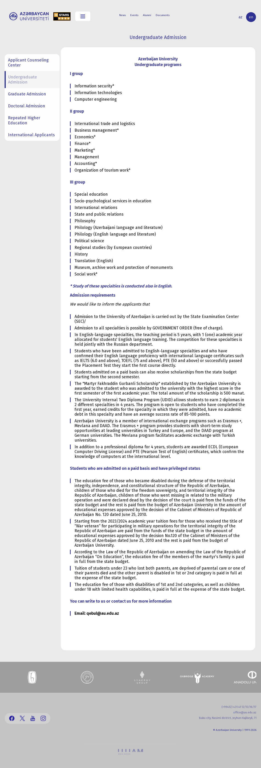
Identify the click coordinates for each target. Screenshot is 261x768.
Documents (162, 15)
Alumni (147, 15)
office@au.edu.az (244, 712)
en (251, 17)
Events (134, 15)
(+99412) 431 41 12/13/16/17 (239, 707)
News (122, 15)
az (240, 17)
